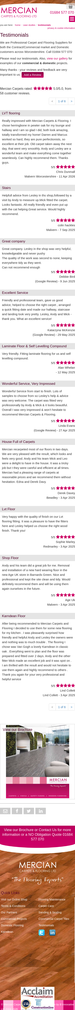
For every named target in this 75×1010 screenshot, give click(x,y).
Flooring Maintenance (52, 899)
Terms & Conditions (13, 906)
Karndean (7, 931)
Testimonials (46, 925)
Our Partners (9, 912)
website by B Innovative (60, 1001)
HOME (18, 25)
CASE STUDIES (29, 25)
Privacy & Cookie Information (61, 28)
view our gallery (57, 58)
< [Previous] (52, 101)
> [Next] (71, 101)
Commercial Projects (14, 918)
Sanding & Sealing (50, 912)
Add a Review (32, 74)
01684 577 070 (62, 12)
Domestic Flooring (12, 925)
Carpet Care (46, 906)
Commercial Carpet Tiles (54, 918)
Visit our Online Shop (14, 899)
